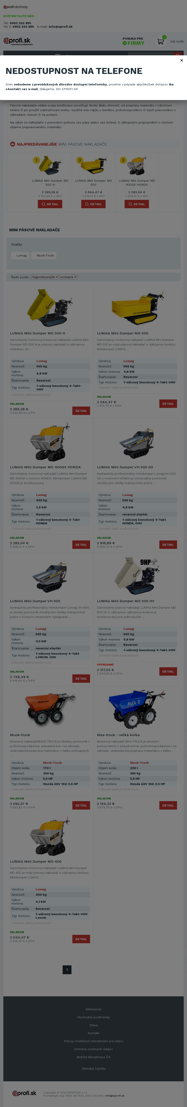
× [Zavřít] (181, 60)
